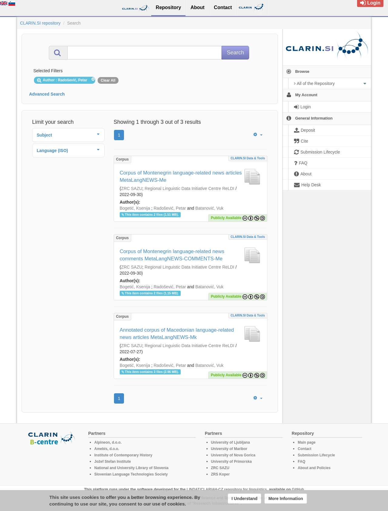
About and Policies (314, 468)
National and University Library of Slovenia (131, 468)
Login (370, 2)
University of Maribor (229, 449)
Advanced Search (47, 94)
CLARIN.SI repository (40, 23)
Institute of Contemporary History (123, 455)
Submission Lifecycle (316, 455)
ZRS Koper (220, 474)
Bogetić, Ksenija (135, 208)
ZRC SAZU (131, 188)
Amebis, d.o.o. (106, 449)
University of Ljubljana (230, 442)
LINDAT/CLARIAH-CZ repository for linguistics (227, 489)
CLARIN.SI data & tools (248, 158)
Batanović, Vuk (209, 208)
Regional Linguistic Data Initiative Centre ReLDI (189, 188)
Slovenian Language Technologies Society (131, 474)
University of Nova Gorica (233, 455)
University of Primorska (231, 461)
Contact (304, 449)
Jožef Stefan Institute (112, 461)
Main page (307, 442)
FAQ (301, 461)
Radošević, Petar (170, 208)
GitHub (298, 489)
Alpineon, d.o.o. (108, 442)
